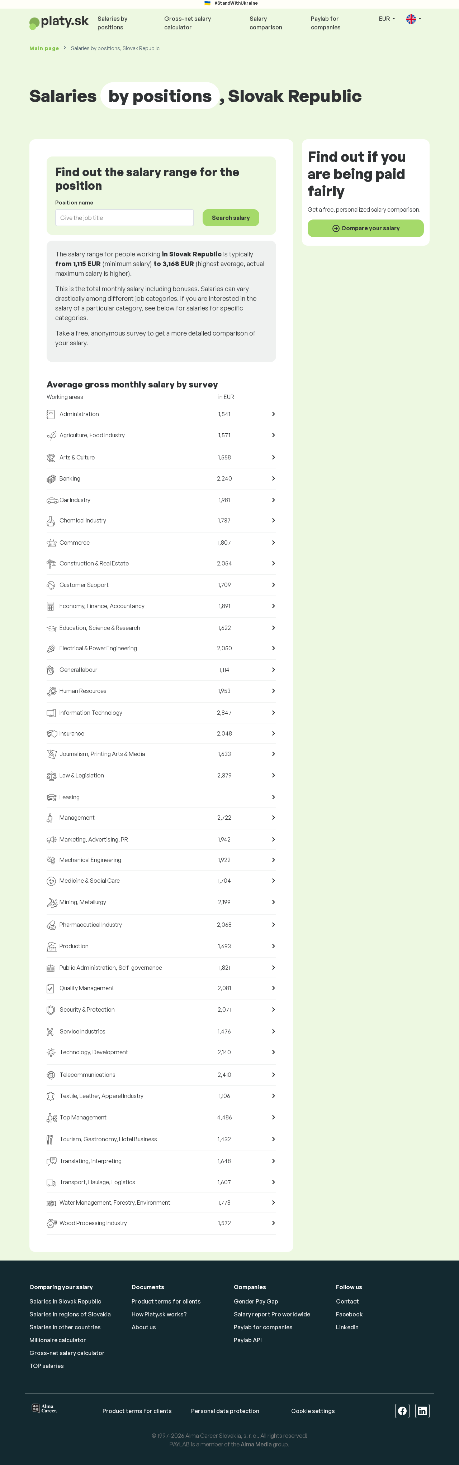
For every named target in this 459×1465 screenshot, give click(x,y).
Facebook (349, 1314)
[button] (413, 19)
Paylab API (248, 1340)
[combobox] (120, 217)
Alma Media (256, 1444)
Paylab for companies (326, 23)
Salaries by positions (112, 23)
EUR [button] (385, 18)
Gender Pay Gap (256, 1301)
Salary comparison (266, 23)
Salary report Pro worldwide (272, 1314)
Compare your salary (366, 228)
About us (144, 1327)
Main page (44, 48)
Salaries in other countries (65, 1327)
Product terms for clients (166, 1301)
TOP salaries (46, 1365)
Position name (74, 202)
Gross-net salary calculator (187, 23)
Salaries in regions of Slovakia (70, 1314)
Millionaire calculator (57, 1340)
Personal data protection (225, 1411)
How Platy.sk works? (159, 1314)
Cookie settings (313, 1411)
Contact (347, 1301)
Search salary (231, 217)
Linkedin (347, 1327)
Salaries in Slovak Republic (65, 1301)
